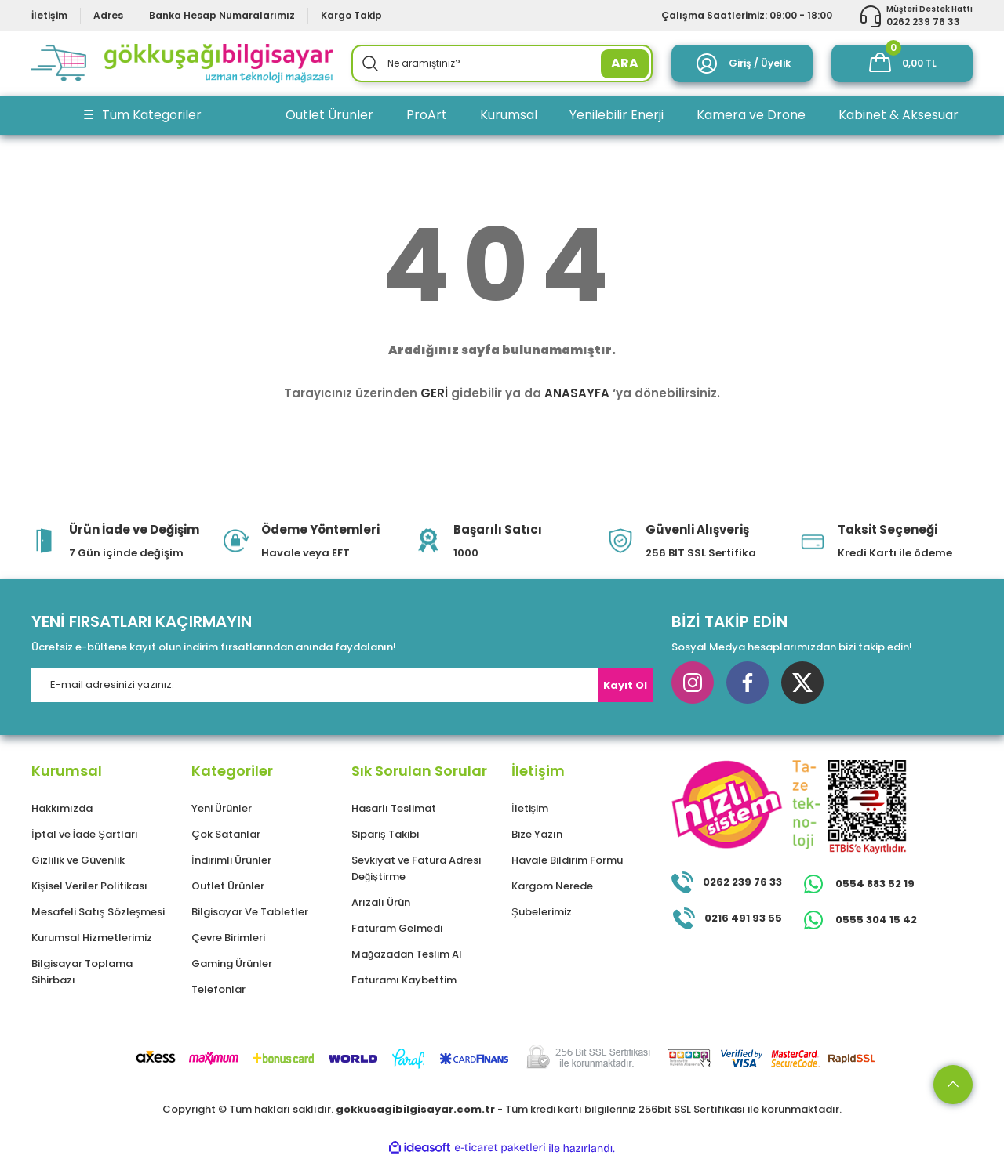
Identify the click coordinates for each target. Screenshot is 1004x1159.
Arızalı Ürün (380, 902)
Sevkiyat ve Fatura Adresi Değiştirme (416, 868)
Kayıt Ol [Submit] (625, 685)
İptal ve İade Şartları (84, 834)
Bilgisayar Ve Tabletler (249, 911)
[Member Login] (742, 63)
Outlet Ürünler (227, 885)
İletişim (529, 808)
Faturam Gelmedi (396, 928)
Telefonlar (218, 989)
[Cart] (902, 63)
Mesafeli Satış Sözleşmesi (98, 911)
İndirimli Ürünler (231, 860)
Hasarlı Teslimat (393, 808)
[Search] (502, 63)
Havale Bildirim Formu (567, 860)
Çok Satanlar (225, 834)
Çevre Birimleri (228, 937)
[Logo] (182, 63)
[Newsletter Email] (342, 685)
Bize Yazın (536, 834)
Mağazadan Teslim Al (406, 954)
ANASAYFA (576, 393)
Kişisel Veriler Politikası (89, 885)
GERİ (434, 393)
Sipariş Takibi (385, 834)
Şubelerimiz (541, 911)
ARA (624, 63)
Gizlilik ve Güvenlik (78, 860)
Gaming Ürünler (231, 963)
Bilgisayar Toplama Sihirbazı (82, 971)
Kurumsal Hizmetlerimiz (91, 937)
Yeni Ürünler (221, 808)
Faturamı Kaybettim (404, 979)
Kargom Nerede (552, 885)
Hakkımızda (62, 808)
